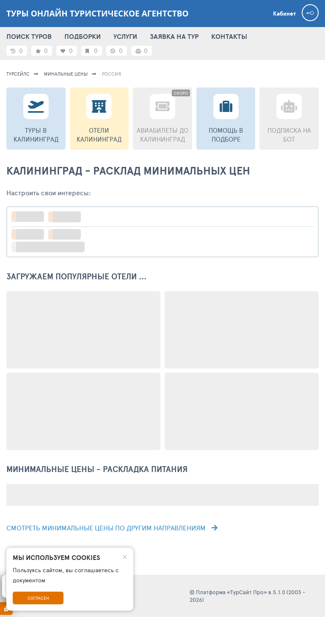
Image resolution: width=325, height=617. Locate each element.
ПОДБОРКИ (82, 36)
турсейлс (18, 74)
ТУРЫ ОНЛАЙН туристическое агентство (97, 13)
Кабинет (284, 13)
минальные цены (66, 74)
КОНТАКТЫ (229, 36)
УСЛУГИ (125, 36)
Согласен (38, 598)
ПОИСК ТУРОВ (29, 36)
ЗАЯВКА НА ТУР (174, 36)
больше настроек (52, 247)
